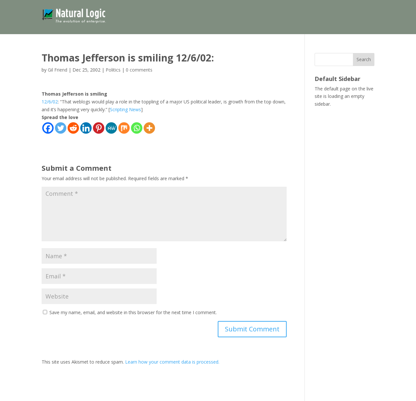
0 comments (139, 70)
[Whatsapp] (136, 128)
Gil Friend (57, 70)
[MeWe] (111, 128)
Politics (113, 70)
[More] (149, 128)
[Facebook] (48, 128)
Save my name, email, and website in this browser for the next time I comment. (133, 312)
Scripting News (125, 109)
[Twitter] (60, 128)
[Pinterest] (98, 128)
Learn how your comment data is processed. (172, 362)
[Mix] (124, 128)
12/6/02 (50, 102)
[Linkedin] (86, 128)
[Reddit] (73, 128)
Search (364, 59)
